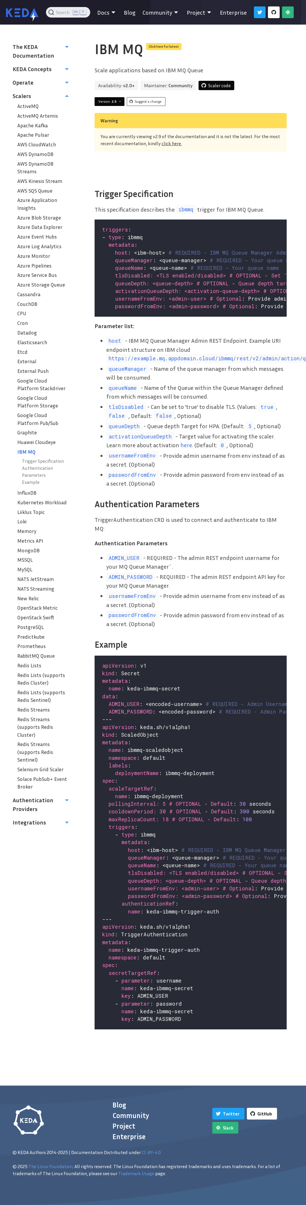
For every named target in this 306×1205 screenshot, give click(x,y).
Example (31, 482)
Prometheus (31, 646)
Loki (22, 521)
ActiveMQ (28, 106)
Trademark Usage (136, 1173)
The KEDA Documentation (33, 51)
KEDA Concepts (32, 68)
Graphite (27, 432)
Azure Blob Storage (39, 218)
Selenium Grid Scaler (40, 769)
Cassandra (28, 294)
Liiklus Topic (31, 512)
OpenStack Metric (37, 608)
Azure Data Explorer (39, 227)
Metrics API (30, 541)
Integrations (29, 822)
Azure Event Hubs (37, 237)
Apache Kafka (32, 125)
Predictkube (31, 637)
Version (110, 101)
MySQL (25, 569)
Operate (23, 82)
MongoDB (28, 550)
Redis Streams (33, 710)
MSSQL (25, 560)
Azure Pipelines (34, 266)
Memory (26, 531)
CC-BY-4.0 (151, 1152)
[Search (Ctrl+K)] (68, 12)
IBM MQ (26, 452)
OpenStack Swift (35, 617)
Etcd (22, 352)
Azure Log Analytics (39, 246)
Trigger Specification (43, 461)
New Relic (28, 598)
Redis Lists (29, 665)
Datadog (27, 333)
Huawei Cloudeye (36, 442)
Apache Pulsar (33, 135)
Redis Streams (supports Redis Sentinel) (35, 752)
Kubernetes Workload (42, 502)
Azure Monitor (33, 256)
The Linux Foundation (50, 1166)
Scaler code (219, 85)
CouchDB (27, 304)
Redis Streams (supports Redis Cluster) (35, 727)
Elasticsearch (32, 342)
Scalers (22, 95)
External (26, 361)
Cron (22, 323)
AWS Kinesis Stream (39, 181)
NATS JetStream (35, 579)
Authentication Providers (33, 804)
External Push (33, 371)
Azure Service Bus (37, 275)
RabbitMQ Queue (36, 656)
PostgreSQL (30, 627)
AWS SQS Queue (34, 191)
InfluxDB (27, 493)
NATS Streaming (35, 589)
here (186, 444)
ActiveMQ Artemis (37, 116)
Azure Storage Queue (41, 285)
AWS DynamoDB (35, 154)
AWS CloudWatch (36, 144)
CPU (21, 313)
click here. (172, 143)
